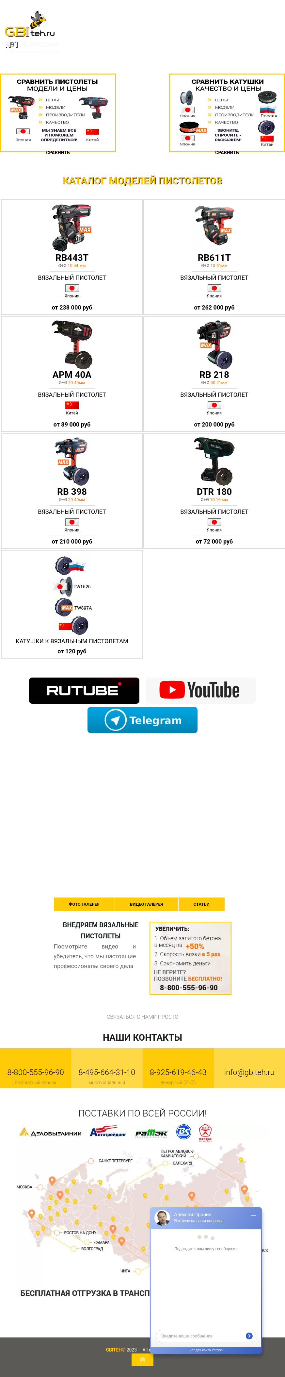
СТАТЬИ (202, 904)
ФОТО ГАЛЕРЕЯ (84, 904)
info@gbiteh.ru (249, 1072)
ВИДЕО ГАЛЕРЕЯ (146, 904)
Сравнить (58, 152)
